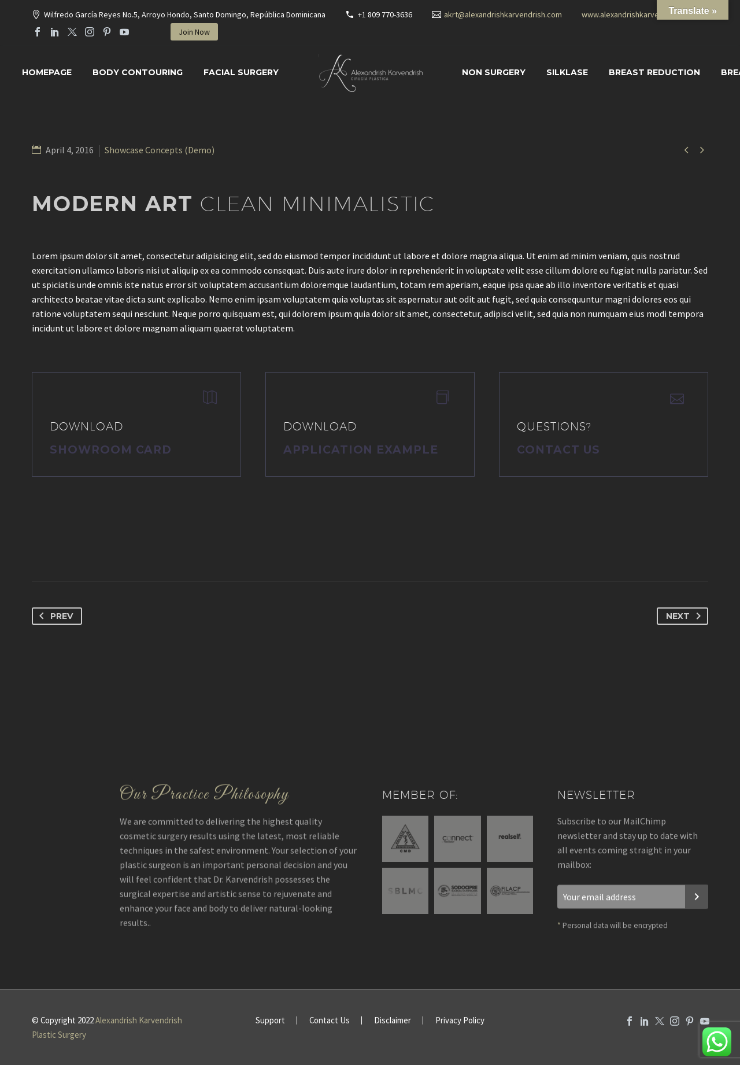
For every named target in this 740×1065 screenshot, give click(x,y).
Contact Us (558, 449)
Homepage (47, 72)
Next (685, 616)
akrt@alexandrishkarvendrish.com (503, 14)
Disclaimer (392, 1020)
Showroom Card (111, 449)
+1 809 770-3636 (385, 14)
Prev (54, 616)
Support (270, 1020)
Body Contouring (137, 72)
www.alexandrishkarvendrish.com (639, 14)
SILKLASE (567, 72)
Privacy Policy (459, 1020)
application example (360, 449)
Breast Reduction (654, 72)
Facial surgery (241, 72)
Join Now (194, 32)
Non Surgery (494, 72)
